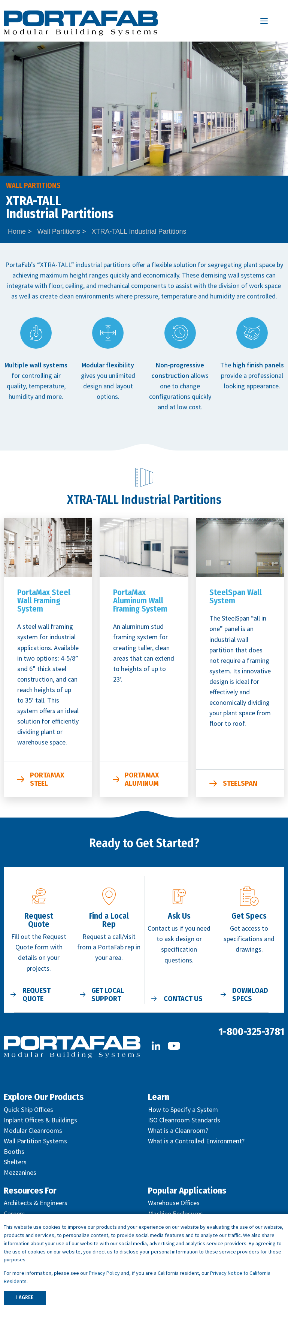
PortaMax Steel (47, 779)
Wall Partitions (58, 231)
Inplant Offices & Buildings (40, 1120)
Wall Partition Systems (35, 1141)
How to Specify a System (183, 1109)
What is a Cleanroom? (178, 1130)
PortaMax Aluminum (142, 779)
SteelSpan (240, 783)
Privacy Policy (104, 1273)
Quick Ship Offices (28, 1109)
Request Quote (36, 994)
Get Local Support (107, 994)
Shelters (15, 1162)
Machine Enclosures (175, 1213)
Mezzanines (20, 1172)
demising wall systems (232, 275)
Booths (14, 1151)
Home (17, 231)
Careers (14, 1213)
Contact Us (183, 999)
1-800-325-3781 (251, 1031)
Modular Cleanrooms (33, 1130)
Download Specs (250, 994)
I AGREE (24, 1297)
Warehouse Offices (174, 1202)
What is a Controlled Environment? (196, 1141)
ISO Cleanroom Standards (184, 1120)
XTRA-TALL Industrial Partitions (138, 231)
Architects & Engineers (35, 1202)
